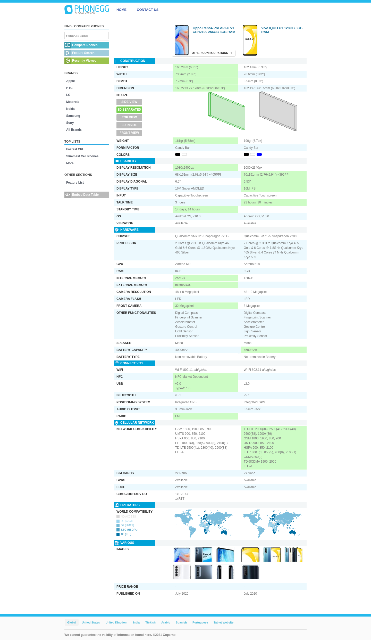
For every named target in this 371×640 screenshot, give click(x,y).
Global (71, 622)
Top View (129, 117)
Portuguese (200, 622)
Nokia (70, 109)
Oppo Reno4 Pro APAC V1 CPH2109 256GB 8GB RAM (214, 30)
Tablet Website (223, 622)
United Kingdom (117, 622)
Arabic (165, 622)
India (136, 622)
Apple (70, 81)
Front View (129, 133)
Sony (70, 123)
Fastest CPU (75, 149)
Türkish (150, 622)
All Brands (74, 130)
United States (91, 622)
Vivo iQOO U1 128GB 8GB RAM (281, 30)
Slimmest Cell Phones (82, 156)
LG (68, 95)
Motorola (72, 102)
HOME (121, 10)
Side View (129, 102)
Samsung (73, 116)
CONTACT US (147, 10)
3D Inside (129, 125)
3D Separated (129, 109)
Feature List (75, 182)
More (70, 163)
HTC (69, 88)
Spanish (181, 622)
